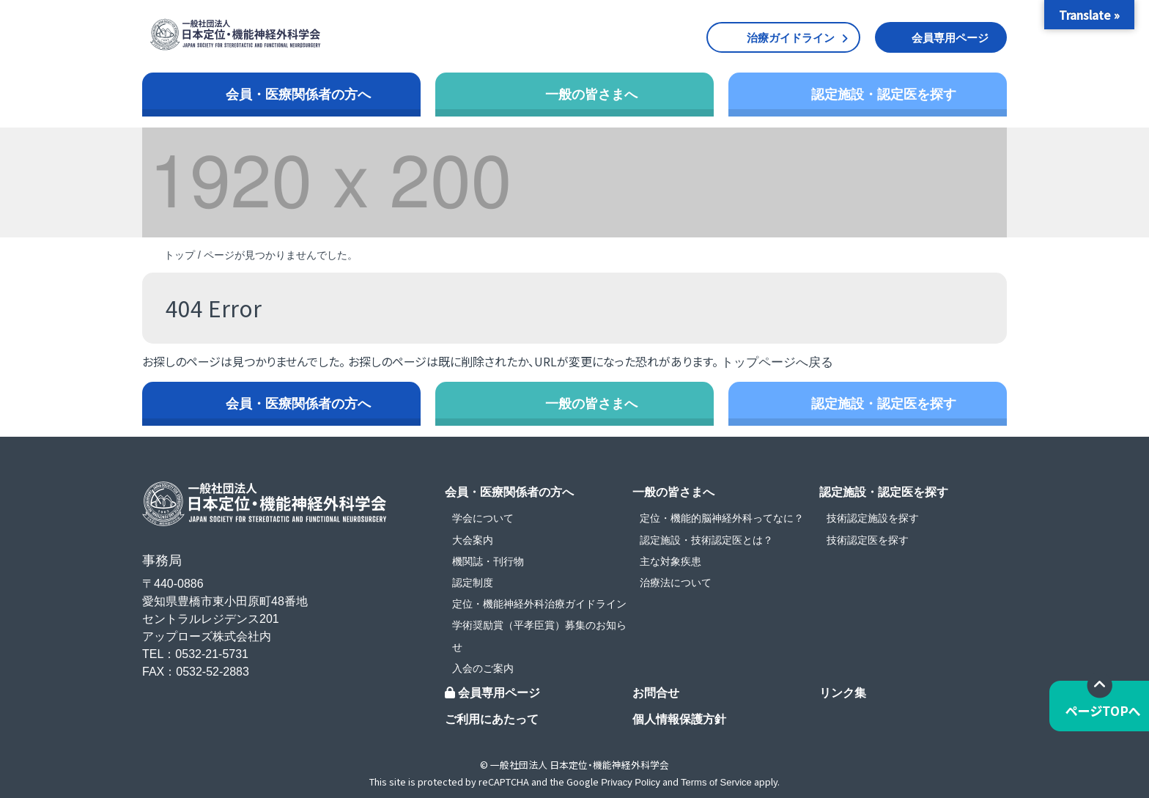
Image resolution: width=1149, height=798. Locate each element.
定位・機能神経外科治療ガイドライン (539, 604)
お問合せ (655, 693)
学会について (483, 518)
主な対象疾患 (670, 561)
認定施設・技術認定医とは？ (706, 540)
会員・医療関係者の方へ (298, 94)
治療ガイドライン (791, 38)
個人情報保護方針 (679, 719)
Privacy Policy (630, 782)
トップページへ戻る (777, 362)
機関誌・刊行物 (488, 561)
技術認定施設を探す (873, 518)
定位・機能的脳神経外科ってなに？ (722, 518)
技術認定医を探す (868, 540)
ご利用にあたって (492, 719)
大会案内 (472, 540)
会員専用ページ (950, 38)
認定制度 (472, 582)
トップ (179, 255)
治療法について (676, 582)
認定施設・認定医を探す (883, 94)
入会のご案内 (483, 668)
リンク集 (842, 693)
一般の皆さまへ (591, 94)
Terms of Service (716, 782)
